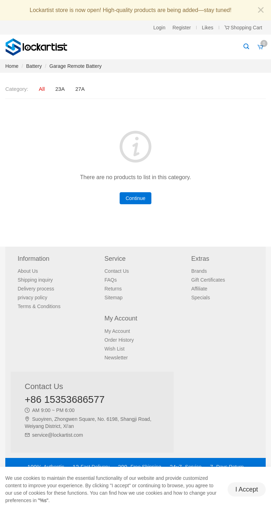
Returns (113, 289)
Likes (207, 27)
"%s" (43, 500)
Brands (199, 271)
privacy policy (32, 297)
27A (80, 89)
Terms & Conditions (39, 306)
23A (60, 89)
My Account (117, 331)
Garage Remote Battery (75, 66)
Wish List (114, 349)
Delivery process (36, 289)
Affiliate (199, 289)
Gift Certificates (208, 280)
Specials (200, 297)
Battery (34, 66)
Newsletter (116, 357)
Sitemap (113, 297)
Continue (135, 198)
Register (182, 27)
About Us (28, 271)
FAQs (110, 280)
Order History (119, 340)
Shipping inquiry (35, 280)
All (42, 89)
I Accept (246, 489)
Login (159, 27)
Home (11, 66)
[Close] (261, 10)
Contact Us (116, 271)
